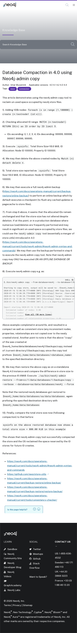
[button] (67, 5)
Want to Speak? (38, 576)
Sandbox (12, 549)
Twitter (37, 549)
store (13, 89)
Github (37, 558)
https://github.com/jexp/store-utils (26, 474)
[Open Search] (67, 5)
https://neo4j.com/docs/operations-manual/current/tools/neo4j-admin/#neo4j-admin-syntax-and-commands (37, 246)
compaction (24, 89)
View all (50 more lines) (38, 314)
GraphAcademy (12, 585)
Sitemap (27, 605)
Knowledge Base (29, 5)
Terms (7, 605)
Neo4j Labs (13, 590)
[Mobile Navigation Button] (73, 5)
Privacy (17, 605)
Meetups (38, 554)
